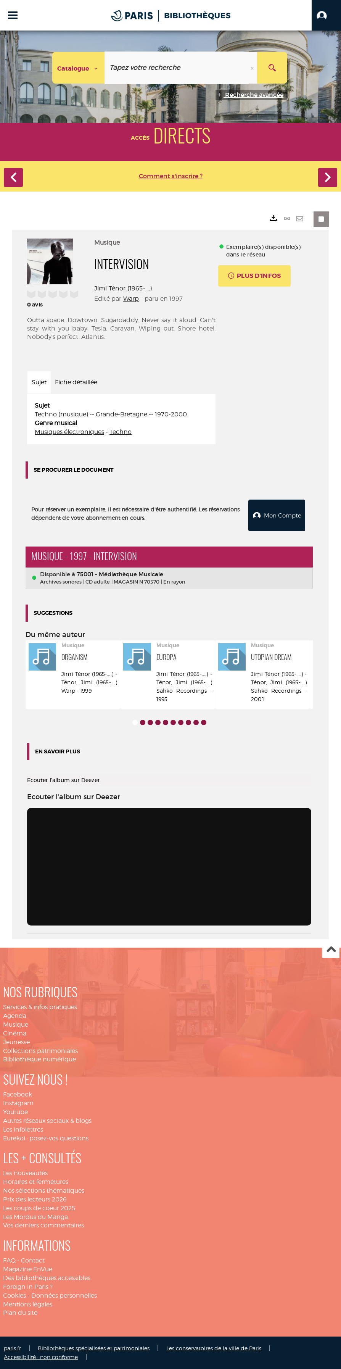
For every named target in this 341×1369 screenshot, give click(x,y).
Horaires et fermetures (35, 1181)
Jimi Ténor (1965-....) (123, 288)
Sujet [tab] (39, 382)
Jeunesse (16, 1041)
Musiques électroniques (69, 431)
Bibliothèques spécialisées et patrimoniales (94, 1348)
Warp (131, 298)
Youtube (15, 1111)
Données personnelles (64, 1295)
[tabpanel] (121, 419)
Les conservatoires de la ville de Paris (213, 1348)
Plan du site (20, 1312)
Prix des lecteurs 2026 (35, 1199)
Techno (120, 431)
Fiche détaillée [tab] (76, 382)
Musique (15, 1024)
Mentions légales (27, 1303)
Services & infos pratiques (40, 1006)
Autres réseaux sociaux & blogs (47, 1120)
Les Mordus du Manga (35, 1216)
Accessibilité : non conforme (41, 1356)
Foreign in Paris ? (28, 1286)
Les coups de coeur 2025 (39, 1207)
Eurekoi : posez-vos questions (45, 1138)
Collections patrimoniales (40, 1050)
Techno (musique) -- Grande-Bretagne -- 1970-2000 (111, 414)
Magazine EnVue (27, 1268)
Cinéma (14, 1033)
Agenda (14, 1015)
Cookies (14, 1295)
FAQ (9, 1260)
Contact (33, 1260)
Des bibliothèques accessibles (46, 1277)
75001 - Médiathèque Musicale (120, 573)
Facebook (17, 1094)
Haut (330, 949)
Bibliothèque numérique (39, 1059)
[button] (326, 15)
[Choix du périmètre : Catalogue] (78, 68)
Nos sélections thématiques (43, 1190)
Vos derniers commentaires (43, 1225)
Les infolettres (23, 1129)
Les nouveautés (25, 1172)
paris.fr (12, 1348)
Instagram (18, 1102)
